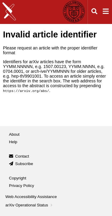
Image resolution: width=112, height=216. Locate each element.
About (14, 134)
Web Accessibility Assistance (31, 196)
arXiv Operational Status (29, 205)
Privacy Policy (21, 185)
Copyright (17, 178)
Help (13, 141)
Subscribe (24, 163)
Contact (22, 156)
